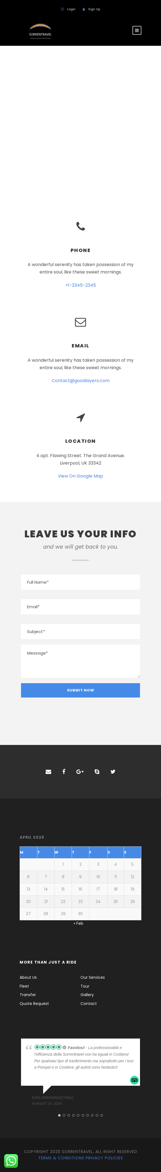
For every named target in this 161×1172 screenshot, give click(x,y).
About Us (28, 977)
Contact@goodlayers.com (81, 380)
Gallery (87, 994)
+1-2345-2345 (80, 285)
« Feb (78, 923)
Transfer (28, 994)
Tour (84, 986)
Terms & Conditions (61, 1158)
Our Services (92, 977)
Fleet (24, 986)
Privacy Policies (104, 1158)
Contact (88, 1003)
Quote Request (34, 1003)
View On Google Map (80, 476)
